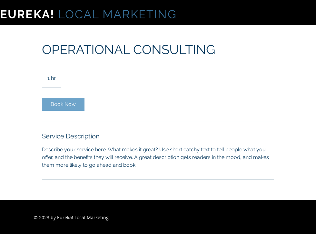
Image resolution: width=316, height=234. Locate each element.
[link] (63, 104)
